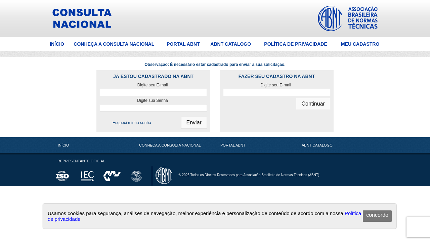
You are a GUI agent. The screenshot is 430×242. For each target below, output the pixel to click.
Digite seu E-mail (152, 85)
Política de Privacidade (295, 44)
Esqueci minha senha (132, 122)
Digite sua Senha (152, 100)
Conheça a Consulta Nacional (114, 44)
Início (57, 44)
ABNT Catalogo (230, 44)
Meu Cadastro (360, 44)
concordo (377, 215)
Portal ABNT (183, 44)
